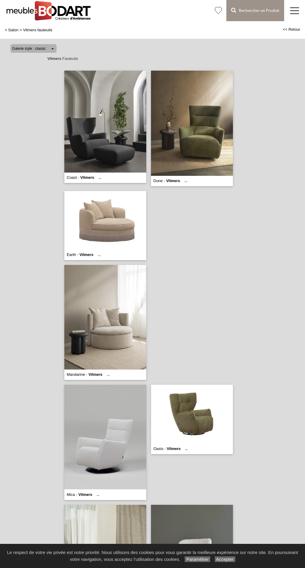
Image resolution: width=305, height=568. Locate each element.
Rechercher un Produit (255, 10)
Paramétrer (197, 559)
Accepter (225, 559)
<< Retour (291, 29)
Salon (13, 30)
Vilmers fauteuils (37, 30)
